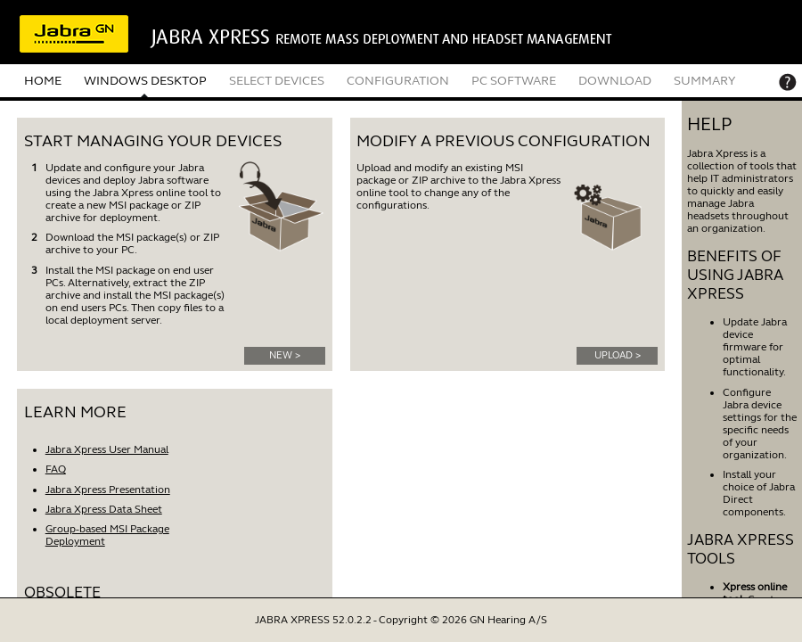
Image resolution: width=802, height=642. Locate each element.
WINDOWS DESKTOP (145, 80)
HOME (42, 80)
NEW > (284, 355)
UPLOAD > (617, 355)
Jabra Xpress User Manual (106, 449)
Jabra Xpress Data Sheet (103, 509)
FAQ (55, 469)
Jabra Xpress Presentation (107, 489)
